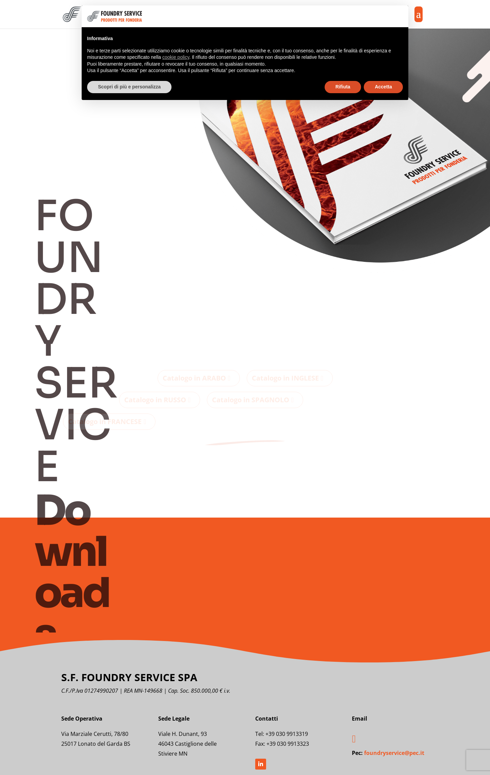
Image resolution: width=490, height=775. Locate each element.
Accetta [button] (383, 86)
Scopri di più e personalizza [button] (129, 86)
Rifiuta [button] (343, 86)
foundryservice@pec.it (394, 753)
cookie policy (175, 57)
